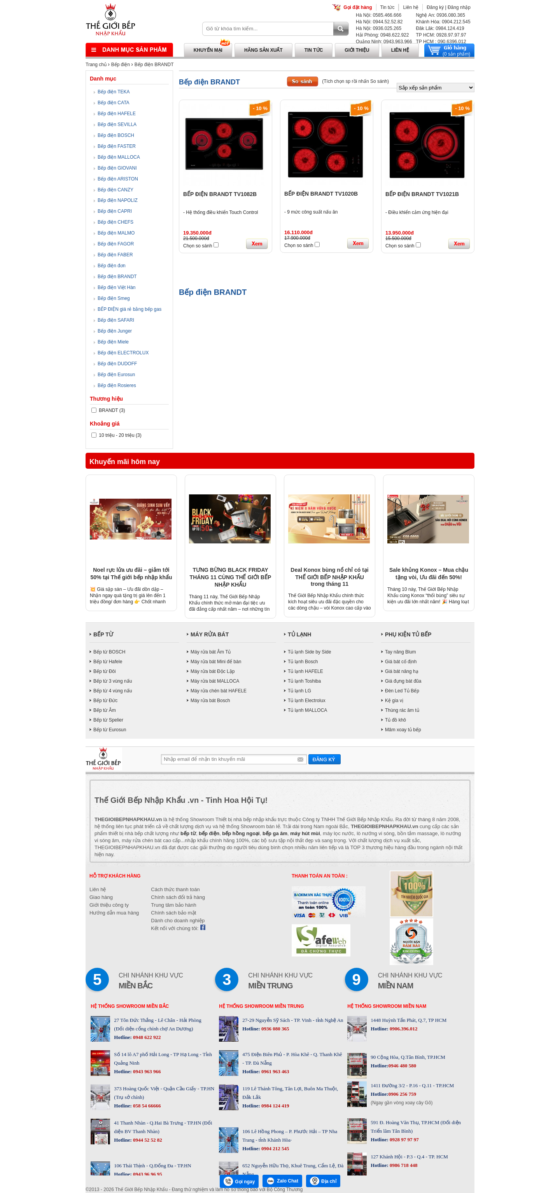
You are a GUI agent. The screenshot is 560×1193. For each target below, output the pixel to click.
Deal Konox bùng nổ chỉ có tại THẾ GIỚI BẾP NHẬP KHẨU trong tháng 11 (329, 577)
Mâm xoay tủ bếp (403, 729)
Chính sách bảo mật (173, 913)
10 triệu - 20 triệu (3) (116, 435)
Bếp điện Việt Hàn (117, 287)
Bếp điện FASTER (117, 146)
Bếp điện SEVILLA (117, 124)
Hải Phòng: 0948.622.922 (382, 35)
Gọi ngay (239, 1181)
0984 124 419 (274, 1106)
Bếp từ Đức (105, 700)
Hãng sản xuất (263, 50)
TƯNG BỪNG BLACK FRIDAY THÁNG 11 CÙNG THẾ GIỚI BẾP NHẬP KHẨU (230, 577)
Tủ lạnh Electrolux (307, 700)
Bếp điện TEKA (114, 92)
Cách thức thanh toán (175, 889)
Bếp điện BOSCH (116, 135)
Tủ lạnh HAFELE (305, 671)
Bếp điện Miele (113, 342)
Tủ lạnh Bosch (303, 661)
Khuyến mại (208, 50)
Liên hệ (410, 7)
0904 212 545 (274, 1148)
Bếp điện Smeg (114, 298)
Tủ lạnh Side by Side (309, 652)
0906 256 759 (402, 1094)
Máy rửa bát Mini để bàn (216, 661)
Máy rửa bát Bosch (210, 700)
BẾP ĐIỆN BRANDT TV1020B (321, 194)
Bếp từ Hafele (107, 661)
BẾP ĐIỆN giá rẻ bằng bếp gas (129, 309)
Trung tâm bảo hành (173, 905)
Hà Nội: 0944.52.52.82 (379, 22)
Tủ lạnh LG (299, 691)
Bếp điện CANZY (115, 190)
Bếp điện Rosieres (117, 385)
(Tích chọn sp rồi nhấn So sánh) (355, 81)
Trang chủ (96, 64)
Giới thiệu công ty (109, 905)
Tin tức (387, 7)
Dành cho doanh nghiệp (178, 920)
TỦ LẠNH (299, 634)
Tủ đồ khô (395, 720)
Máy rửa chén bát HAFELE (219, 691)
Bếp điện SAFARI (116, 320)
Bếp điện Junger (115, 331)
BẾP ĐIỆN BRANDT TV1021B (422, 194)
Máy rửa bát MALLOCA (215, 681)
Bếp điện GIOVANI (117, 168)
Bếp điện (120, 64)
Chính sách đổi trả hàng (178, 897)
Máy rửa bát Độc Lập (212, 671)
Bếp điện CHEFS (115, 222)
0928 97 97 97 (403, 1139)
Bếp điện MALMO (116, 233)
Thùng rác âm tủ (402, 710)
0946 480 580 (402, 1066)
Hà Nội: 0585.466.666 (378, 15)
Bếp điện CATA (114, 102)
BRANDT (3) (108, 410)
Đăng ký (435, 7)
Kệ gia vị (394, 700)
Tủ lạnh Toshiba (304, 681)
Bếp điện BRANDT (154, 64)
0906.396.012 (403, 1029)
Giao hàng (101, 897)
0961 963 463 (274, 1071)
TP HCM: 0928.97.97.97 (441, 35)
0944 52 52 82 (147, 1140)
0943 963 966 (146, 1071)
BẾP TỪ (103, 634)
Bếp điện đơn (112, 265)
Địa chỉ (323, 1181)
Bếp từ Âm (104, 710)
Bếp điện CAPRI (115, 211)
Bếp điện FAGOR (116, 244)
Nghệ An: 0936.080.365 (440, 15)
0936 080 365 (274, 1029)
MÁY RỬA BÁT (210, 634)
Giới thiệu (357, 50)
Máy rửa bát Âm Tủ (211, 652)
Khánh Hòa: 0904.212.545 (443, 22)
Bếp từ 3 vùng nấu (112, 681)
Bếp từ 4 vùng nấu (112, 691)
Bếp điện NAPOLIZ (118, 200)
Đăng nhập (459, 7)
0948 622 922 (146, 1037)
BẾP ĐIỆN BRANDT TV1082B (220, 194)
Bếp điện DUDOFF (117, 363)
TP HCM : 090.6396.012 (441, 41)
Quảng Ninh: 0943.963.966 (384, 41)
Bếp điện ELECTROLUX (123, 353)
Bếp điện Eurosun (116, 374)
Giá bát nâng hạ (401, 671)
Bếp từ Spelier (108, 720)
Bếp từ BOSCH (109, 652)
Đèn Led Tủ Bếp (402, 691)
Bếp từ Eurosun (109, 729)
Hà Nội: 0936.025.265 (378, 28)
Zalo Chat (282, 1181)
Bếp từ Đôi (104, 671)
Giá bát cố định (400, 661)
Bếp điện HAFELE (117, 113)
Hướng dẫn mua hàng (114, 913)
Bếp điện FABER (115, 255)
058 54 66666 (146, 1106)
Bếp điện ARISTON (118, 179)
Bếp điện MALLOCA (119, 157)
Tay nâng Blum (400, 652)
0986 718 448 (403, 1165)
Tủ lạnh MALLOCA (307, 710)
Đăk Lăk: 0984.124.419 (440, 28)
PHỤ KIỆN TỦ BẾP (408, 634)
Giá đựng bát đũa (403, 681)
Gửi (324, 759)
